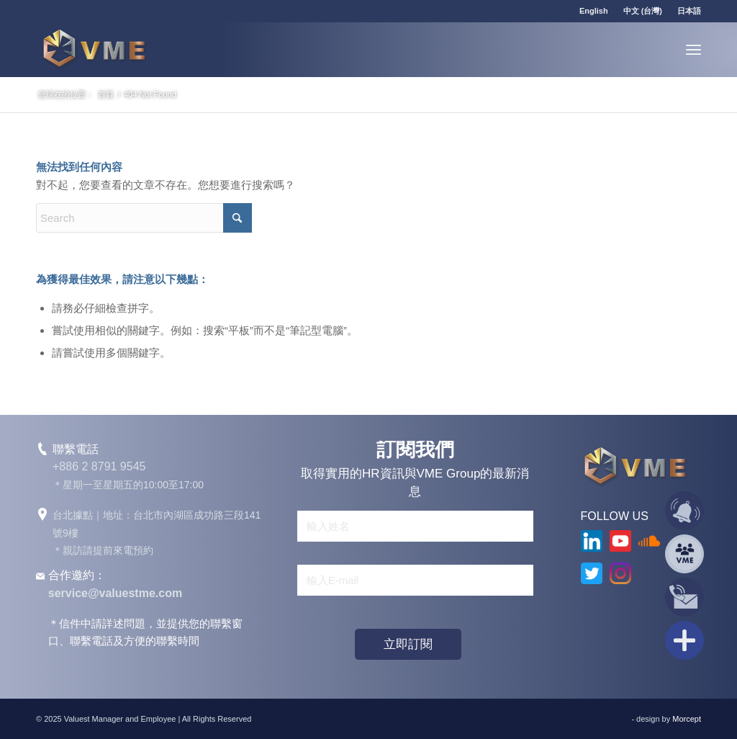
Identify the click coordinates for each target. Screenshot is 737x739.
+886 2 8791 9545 (99, 466)
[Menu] (693, 49)
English (593, 10)
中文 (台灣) (642, 10)
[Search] (144, 218)
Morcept (686, 719)
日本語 (689, 10)
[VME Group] (94, 49)
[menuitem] (594, 10)
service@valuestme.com (115, 593)
